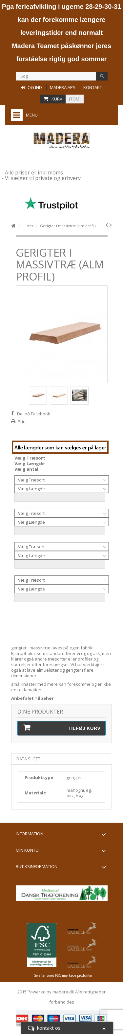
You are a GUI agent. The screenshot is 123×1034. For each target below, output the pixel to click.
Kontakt (92, 87)
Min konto (27, 850)
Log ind (31, 87)
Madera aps (62, 87)
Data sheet (28, 759)
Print (22, 422)
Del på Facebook (33, 414)
